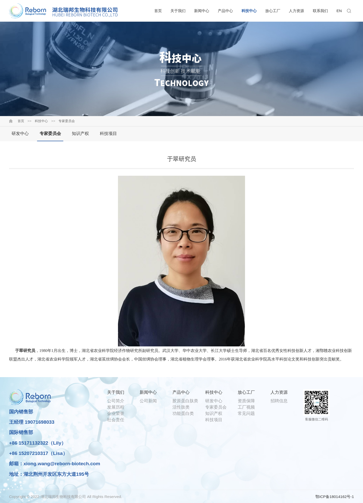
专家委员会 (66, 121)
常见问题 (246, 413)
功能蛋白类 (183, 413)
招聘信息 (279, 400)
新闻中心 (201, 11)
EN (339, 11)
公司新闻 (148, 400)
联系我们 (320, 11)
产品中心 (225, 11)
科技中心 (249, 11)
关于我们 (178, 11)
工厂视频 (246, 407)
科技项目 (108, 133)
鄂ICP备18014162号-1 (334, 496)
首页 (158, 11)
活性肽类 (181, 407)
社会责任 (115, 419)
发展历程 (115, 407)
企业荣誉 (115, 413)
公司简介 (115, 400)
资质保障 (246, 400)
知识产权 (80, 133)
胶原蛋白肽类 (185, 400)
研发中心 (20, 133)
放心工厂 (272, 11)
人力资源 (296, 11)
